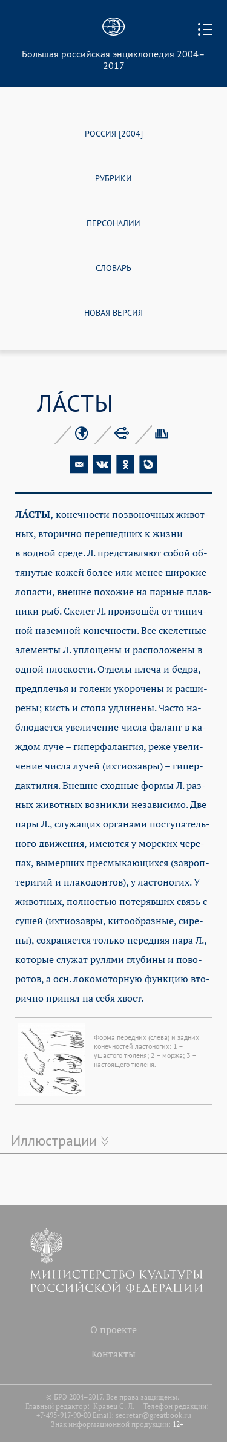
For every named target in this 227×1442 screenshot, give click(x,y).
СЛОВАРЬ (113, 267)
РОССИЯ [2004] (114, 133)
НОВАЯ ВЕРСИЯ (113, 312)
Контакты (113, 1354)
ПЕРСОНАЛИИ (113, 222)
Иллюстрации (54, 1140)
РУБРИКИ (113, 177)
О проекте (113, 1329)
